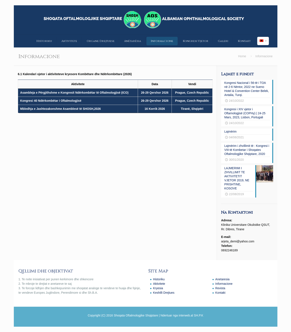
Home (242, 56)
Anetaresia (222, 279)
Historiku (159, 279)
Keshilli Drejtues (163, 292)
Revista (220, 288)
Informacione (224, 283)
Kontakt (220, 292)
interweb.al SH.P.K (191, 315)
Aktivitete (159, 283)
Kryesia (158, 288)
